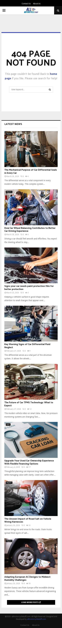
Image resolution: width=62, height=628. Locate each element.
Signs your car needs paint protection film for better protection (29, 287)
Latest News (13, 124)
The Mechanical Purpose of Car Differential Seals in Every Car (30, 171)
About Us (36, 4)
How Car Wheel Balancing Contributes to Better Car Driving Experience (29, 229)
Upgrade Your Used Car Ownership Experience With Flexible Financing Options (29, 462)
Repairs (9, 133)
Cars (8, 366)
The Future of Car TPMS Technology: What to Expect (28, 404)
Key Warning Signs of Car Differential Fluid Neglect (27, 345)
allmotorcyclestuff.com (36, 619)
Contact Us (26, 4)
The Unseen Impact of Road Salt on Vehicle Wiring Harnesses (27, 520)
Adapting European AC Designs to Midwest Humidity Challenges (27, 578)
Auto (8, 250)
